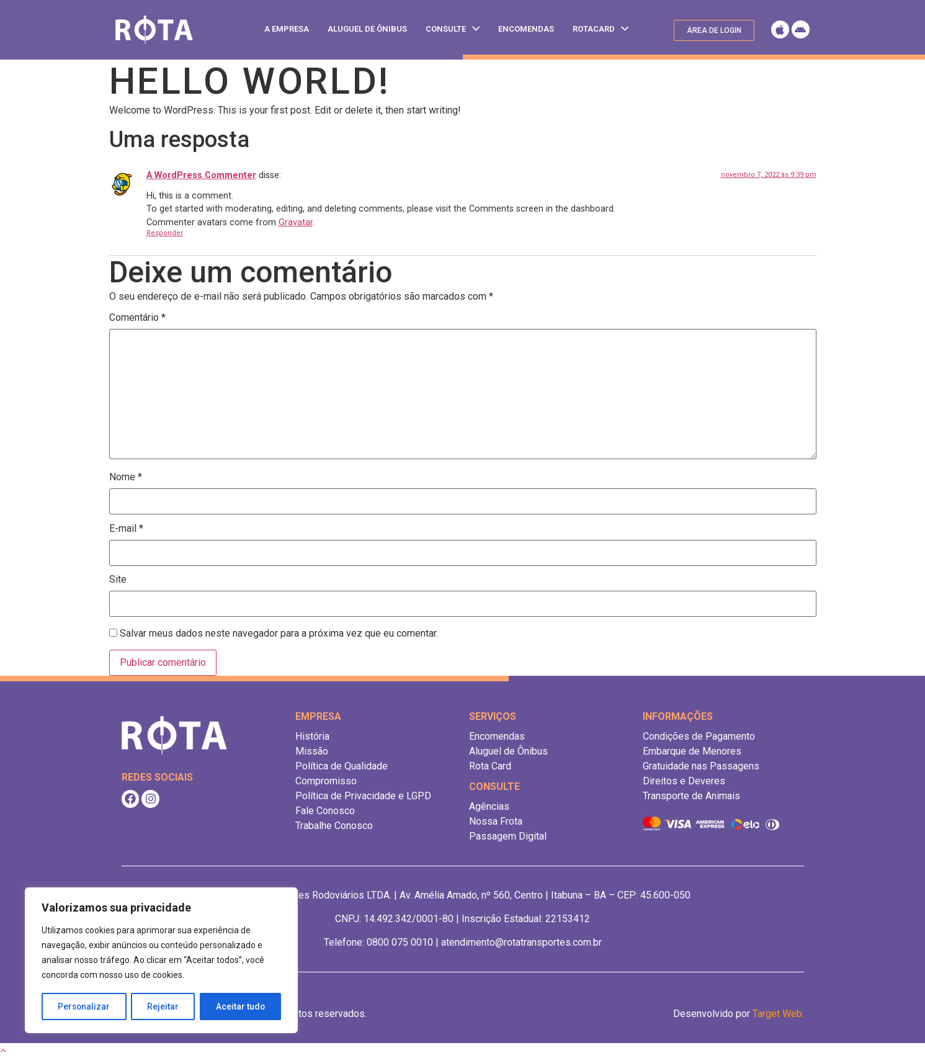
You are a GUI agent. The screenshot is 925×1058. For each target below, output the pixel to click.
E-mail (126, 529)
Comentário (137, 318)
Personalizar (84, 1006)
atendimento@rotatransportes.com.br (521, 942)
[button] (714, 30)
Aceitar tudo (241, 1006)
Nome (125, 477)
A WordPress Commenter (201, 175)
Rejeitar (163, 1006)
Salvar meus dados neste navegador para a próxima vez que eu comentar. (279, 634)
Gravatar (296, 222)
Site (118, 580)
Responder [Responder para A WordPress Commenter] (164, 233)
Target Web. (778, 1014)
